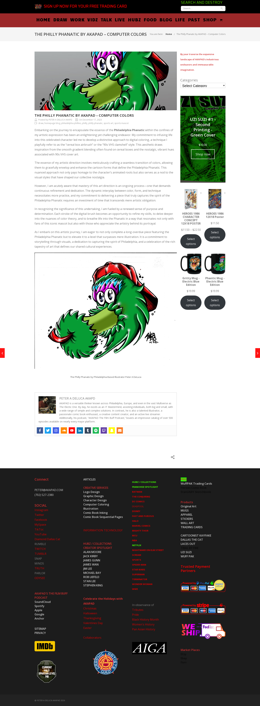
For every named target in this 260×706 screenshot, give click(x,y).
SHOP (235, 19)
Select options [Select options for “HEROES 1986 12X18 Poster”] (215, 234)
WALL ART (187, 523)
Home (169, 33)
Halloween (90, 613)
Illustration (90, 508)
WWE (135, 588)
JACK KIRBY (90, 556)
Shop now (203, 154)
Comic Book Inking (95, 512)
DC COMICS (138, 501)
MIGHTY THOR (140, 530)
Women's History (143, 624)
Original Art (188, 506)
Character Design (95, 500)
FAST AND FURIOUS (143, 515)
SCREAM (136, 554)
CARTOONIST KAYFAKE (196, 535)
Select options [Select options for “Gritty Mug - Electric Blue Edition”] (191, 302)
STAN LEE (89, 581)
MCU (134, 535)
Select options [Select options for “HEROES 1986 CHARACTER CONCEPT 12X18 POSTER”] (191, 241)
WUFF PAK (187, 556)
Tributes (137, 609)
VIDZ (117, 19)
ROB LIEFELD (91, 577)
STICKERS (187, 518)
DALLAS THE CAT (192, 539)
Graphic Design (93, 496)
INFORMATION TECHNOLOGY (103, 530)
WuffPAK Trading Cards (196, 483)
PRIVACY (40, 632)
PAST (219, 19)
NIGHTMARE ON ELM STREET (148, 549)
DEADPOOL (138, 506)
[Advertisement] (202, 375)
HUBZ (159, 19)
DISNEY (136, 510)
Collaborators (92, 637)
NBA (134, 540)
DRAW (85, 19)
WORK (102, 19)
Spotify (39, 606)
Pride (135, 614)
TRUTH (39, 568)
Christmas (90, 608)
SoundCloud (43, 601)
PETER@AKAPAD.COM (49, 490)
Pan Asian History (143, 629)
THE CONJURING (141, 496)
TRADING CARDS (192, 527)
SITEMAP (40, 628)
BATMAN (137, 491)
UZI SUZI (186, 552)
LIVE (145, 19)
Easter (87, 627)
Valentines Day (93, 623)
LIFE (205, 19)
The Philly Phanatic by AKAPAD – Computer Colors (201, 33)
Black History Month (145, 619)
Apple (38, 610)
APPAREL (186, 514)
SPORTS (136, 559)
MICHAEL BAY (92, 572)
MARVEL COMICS (141, 525)
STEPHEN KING (93, 585)
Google (39, 614)
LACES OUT (188, 543)
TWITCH (40, 548)
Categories (189, 80)
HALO (135, 520)
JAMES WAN (91, 564)
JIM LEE (87, 568)
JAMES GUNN (91, 560)
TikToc (39, 529)
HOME (68, 19)
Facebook (41, 519)
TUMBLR (40, 553)
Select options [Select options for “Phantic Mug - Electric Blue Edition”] (215, 302)
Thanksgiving (92, 618)
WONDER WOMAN (142, 583)
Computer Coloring (96, 504)
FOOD (175, 19)
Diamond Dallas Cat (47, 539)
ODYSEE (40, 578)
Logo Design (91, 491)
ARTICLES (89, 479)
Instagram (41, 510)
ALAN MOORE (92, 552)
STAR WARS (138, 569)
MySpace (40, 524)
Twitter (39, 514)
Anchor (39, 618)
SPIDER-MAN (139, 564)
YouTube (41, 534)
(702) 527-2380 (44, 494)
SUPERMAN (138, 574)
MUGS (185, 510)
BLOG (191, 19)
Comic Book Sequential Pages (103, 516)
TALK (131, 19)
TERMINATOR (139, 578)
